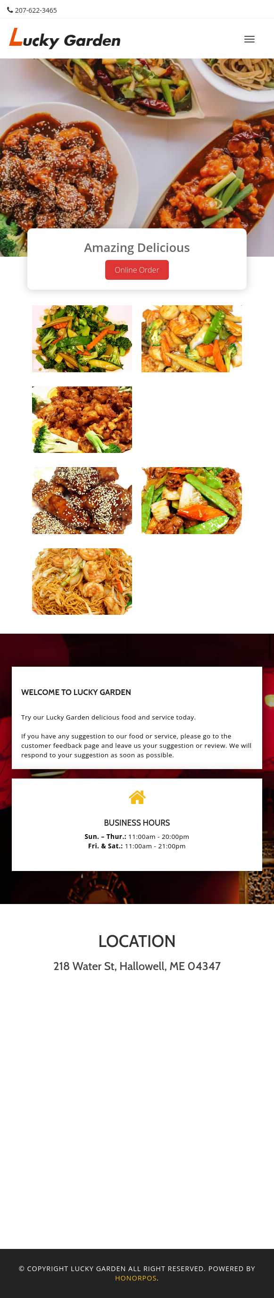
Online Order (137, 270)
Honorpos (136, 1277)
